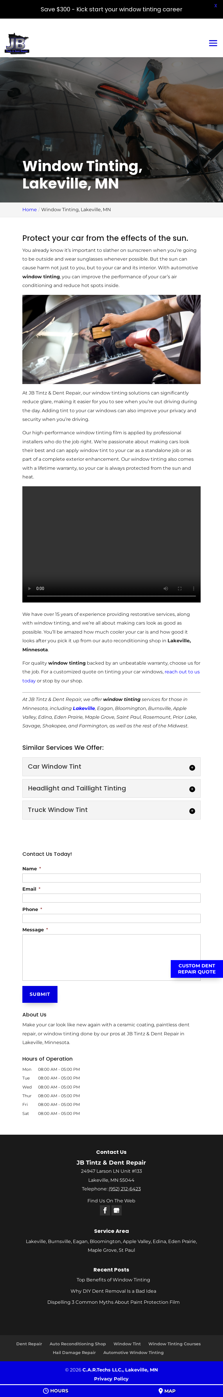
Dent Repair (29, 1343)
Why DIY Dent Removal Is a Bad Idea (113, 1291)
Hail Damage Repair (74, 1352)
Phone (32, 909)
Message (35, 929)
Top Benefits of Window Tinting (113, 1280)
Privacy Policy (111, 1379)
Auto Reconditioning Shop (78, 1343)
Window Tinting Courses (174, 1343)
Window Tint (127, 1343)
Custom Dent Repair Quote (197, 969)
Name (31, 868)
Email (31, 889)
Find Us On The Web (111, 1201)
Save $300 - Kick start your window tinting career (111, 9)
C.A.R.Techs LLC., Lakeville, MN (120, 1370)
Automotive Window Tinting (133, 1352)
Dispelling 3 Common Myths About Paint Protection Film (113, 1302)
